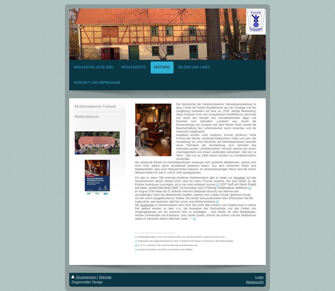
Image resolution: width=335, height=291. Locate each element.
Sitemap (105, 277)
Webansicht (255, 282)
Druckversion (84, 277)
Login (259, 277)
